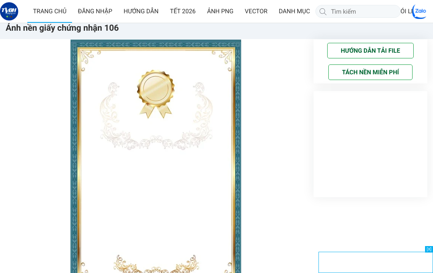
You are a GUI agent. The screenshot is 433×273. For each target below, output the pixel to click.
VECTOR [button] (256, 11)
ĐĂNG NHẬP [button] (95, 11)
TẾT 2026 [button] (183, 11)
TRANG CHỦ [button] (49, 11)
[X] (429, 249)
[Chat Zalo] (419, 11)
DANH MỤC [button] (294, 11)
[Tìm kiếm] (323, 11)
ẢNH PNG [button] (220, 11)
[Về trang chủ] (9, 11)
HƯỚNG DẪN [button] (141, 11)
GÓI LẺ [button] (405, 11)
